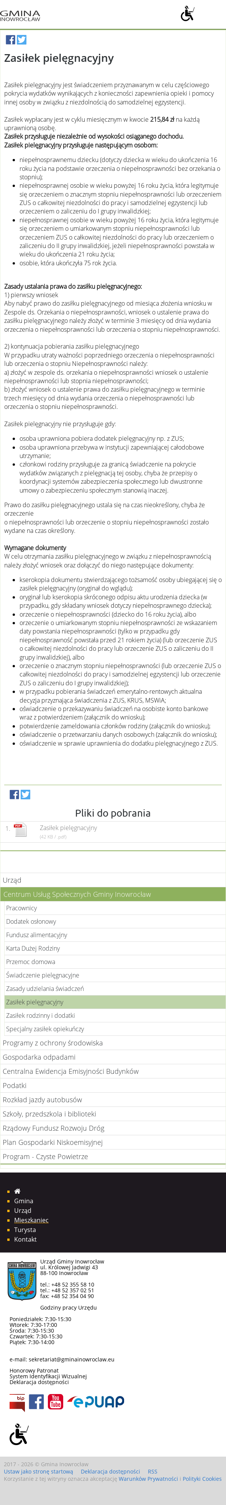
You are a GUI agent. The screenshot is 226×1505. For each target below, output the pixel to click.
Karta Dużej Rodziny (33, 948)
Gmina (23, 1201)
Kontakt (25, 1239)
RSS (152, 1471)
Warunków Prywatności (148, 1478)
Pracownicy (21, 908)
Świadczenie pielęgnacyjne (42, 975)
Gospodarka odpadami (39, 1057)
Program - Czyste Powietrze (45, 1156)
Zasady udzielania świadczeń (45, 988)
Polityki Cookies (202, 1478)
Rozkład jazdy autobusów (42, 1099)
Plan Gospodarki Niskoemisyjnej (53, 1142)
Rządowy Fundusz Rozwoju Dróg (53, 1128)
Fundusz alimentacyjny (36, 935)
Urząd (12, 880)
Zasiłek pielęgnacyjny (34, 1002)
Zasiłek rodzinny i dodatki (40, 1015)
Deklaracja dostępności (39, 1382)
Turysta (25, 1230)
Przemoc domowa (30, 962)
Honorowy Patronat (34, 1370)
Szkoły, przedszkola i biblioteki (49, 1113)
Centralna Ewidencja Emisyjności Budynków (71, 1071)
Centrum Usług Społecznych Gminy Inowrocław (77, 894)
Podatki (14, 1085)
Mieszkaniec (31, 1220)
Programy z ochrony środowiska (53, 1042)
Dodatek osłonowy (31, 921)
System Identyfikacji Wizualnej (48, 1376)
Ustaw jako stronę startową (38, 1471)
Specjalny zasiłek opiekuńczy (45, 1029)
